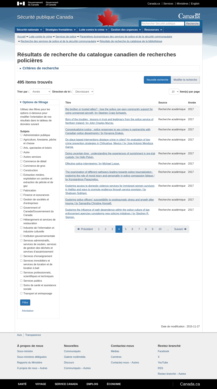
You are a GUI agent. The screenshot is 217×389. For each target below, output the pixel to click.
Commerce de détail (33, 161)
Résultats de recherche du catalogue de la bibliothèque (131, 41)
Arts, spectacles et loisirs (36, 147)
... (168, 229)
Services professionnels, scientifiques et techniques (37, 274)
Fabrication (28, 190)
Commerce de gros (32, 165)
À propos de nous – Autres (32, 368)
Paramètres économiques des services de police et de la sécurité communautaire (126, 36)
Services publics (31, 280)
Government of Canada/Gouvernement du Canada (37, 211)
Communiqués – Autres (77, 368)
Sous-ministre (25, 351)
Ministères (182, 3)
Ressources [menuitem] (153, 29)
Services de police (65, 36)
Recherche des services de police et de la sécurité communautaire (58, 41)
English (195, 3)
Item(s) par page (190, 91)
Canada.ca (154, 3)
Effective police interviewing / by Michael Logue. (92, 163)
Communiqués (72, 351)
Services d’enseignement (36, 256)
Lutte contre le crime (40, 36)
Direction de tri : (62, 91)
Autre (25, 152)
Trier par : (23, 91)
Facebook (163, 351)
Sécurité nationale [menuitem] (29, 29)
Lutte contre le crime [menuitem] (93, 29)
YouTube (163, 362)
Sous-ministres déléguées (32, 357)
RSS (160, 368)
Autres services (30, 156)
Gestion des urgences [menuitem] (126, 29)
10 (160, 229)
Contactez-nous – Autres (125, 362)
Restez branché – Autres (172, 373)
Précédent (87, 229)
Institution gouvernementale (37, 236)
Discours (69, 362)
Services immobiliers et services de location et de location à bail (36, 264)
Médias (115, 351)
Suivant (178, 229)
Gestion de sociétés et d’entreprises (34, 201)
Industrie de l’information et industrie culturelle (37, 229)
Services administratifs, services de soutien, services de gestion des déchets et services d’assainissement (38, 246)
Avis (19, 335)
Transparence (33, 335)
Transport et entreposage (36, 293)
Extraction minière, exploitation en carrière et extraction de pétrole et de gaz (36, 180)
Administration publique (35, 135)
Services (168, 3)
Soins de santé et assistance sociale (38, 287)
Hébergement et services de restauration (37, 221)
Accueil (21, 36)
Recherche (192, 23)
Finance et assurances (34, 195)
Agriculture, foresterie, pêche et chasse (38, 141)
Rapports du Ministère (29, 362)
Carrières (116, 357)
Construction (29, 170)
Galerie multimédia (74, 357)
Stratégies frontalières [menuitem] (60, 29)
